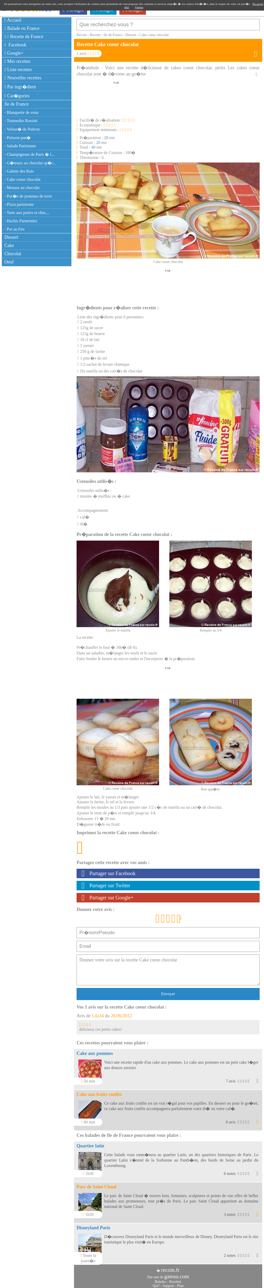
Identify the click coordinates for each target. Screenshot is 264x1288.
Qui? (156, 1283)
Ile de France (16, 104)
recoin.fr (170, 1267)
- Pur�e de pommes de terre (28, 196)
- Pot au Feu (14, 229)
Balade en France (21, 28)
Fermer (139, 7)
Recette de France (23, 36)
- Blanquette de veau (21, 112)
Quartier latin (90, 1143)
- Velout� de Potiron (22, 129)
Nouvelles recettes (23, 77)
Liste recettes (18, 69)
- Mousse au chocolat (21, 187)
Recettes (175, 1279)
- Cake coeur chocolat (22, 179)
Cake (9, 245)
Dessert (11, 237)
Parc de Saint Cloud (96, 1184)
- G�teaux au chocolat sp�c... (30, 163)
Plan (180, 1283)
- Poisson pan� (17, 137)
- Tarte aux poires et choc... (26, 212)
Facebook (15, 44)
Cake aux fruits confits (99, 1091)
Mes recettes (17, 61)
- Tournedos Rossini (20, 120)
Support (168, 1283)
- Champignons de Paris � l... (29, 154)
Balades (160, 1279)
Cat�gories (17, 95)
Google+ (13, 53)
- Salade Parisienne (20, 146)
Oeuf (9, 262)
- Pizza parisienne (19, 204)
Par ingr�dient (20, 86)
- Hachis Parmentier (20, 221)
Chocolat (12, 253)
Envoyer (168, 991)
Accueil (12, 20)
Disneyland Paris (93, 1225)
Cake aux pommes (95, 1050)
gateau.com (176, 1274)
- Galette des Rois (19, 171)
